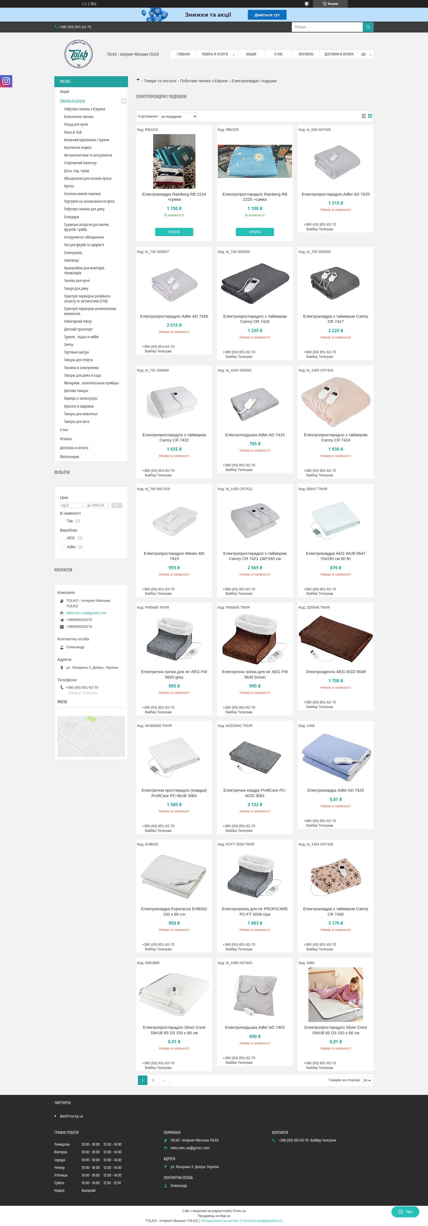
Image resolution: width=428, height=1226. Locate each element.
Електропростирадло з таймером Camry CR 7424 (335, 437)
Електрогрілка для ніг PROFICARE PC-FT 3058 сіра (255, 911)
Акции (251, 54)
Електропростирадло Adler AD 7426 (174, 316)
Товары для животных (81, 414)
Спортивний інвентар (80, 163)
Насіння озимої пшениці (82, 194)
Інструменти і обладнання (84, 237)
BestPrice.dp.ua (71, 1116)
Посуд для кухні (76, 124)
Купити (174, 232)
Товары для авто (76, 422)
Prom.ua (239, 1211)
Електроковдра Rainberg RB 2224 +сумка (174, 197)
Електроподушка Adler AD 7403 (255, 1027)
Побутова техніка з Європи (204, 81)
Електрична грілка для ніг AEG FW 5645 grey (174, 674)
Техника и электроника (81, 368)
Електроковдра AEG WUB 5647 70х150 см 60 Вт (335, 556)
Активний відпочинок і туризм (86, 140)
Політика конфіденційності (262, 1221)
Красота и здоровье (79, 406)
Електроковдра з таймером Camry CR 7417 (335, 319)
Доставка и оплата (339, 54)
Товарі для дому (76, 289)
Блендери (71, 217)
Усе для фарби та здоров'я (84, 245)
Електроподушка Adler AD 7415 (255, 434)
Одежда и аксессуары (80, 398)
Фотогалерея (69, 457)
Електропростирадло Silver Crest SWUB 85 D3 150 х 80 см (174, 1030)
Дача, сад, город (76, 171)
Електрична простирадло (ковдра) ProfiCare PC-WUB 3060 (174, 793)
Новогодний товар (78, 321)
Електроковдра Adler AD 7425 (336, 790)
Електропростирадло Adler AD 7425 (336, 194)
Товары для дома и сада (82, 375)
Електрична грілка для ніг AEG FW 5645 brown (255, 674)
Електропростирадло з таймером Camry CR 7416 (255, 319)
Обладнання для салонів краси (87, 178)
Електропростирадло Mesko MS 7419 (174, 556)
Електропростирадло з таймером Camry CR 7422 (174, 437)
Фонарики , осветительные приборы (91, 383)
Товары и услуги (215, 54)
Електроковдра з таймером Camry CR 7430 (335, 911)
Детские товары (76, 391)
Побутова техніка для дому (84, 209)
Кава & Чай (73, 132)
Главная (183, 54)
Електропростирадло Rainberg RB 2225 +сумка (254, 197)
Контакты (306, 54)
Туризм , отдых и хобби (81, 337)
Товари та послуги (160, 81)
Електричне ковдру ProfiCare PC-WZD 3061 (255, 793)
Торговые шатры (76, 352)
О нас (278, 54)
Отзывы (66, 439)
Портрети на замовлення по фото (89, 201)
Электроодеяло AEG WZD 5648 (336, 671)
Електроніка (73, 253)
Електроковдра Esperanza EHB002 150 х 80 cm (174, 911)
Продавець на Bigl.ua (214, 1216)
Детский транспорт (78, 329)
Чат (405, 1211)
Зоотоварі (71, 260)
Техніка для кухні (77, 281)
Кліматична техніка (79, 117)
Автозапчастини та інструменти (88, 155)
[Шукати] (368, 27)
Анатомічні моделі (77, 148)
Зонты (68, 345)
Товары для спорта (78, 360)
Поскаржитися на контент (220, 1221)
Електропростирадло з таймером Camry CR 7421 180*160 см (255, 556)
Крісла (69, 186)
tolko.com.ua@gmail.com (86, 613)
